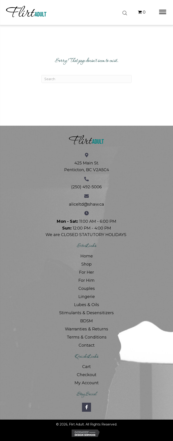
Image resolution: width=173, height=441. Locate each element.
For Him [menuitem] (86, 280)
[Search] (86, 79)
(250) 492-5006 (86, 186)
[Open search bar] (125, 12)
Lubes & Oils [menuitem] (86, 304)
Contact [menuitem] (87, 345)
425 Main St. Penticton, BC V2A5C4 (86, 166)
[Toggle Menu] (162, 12)
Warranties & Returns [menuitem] (86, 329)
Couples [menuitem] (86, 288)
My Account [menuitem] (87, 382)
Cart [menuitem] (86, 366)
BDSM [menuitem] (86, 320)
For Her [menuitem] (86, 272)
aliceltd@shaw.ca (86, 204)
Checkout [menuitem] (86, 374)
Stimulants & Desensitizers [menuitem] (86, 312)
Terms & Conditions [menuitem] (87, 337)
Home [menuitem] (86, 256)
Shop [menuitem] (86, 264)
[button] (86, 407)
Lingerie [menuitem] (86, 296)
